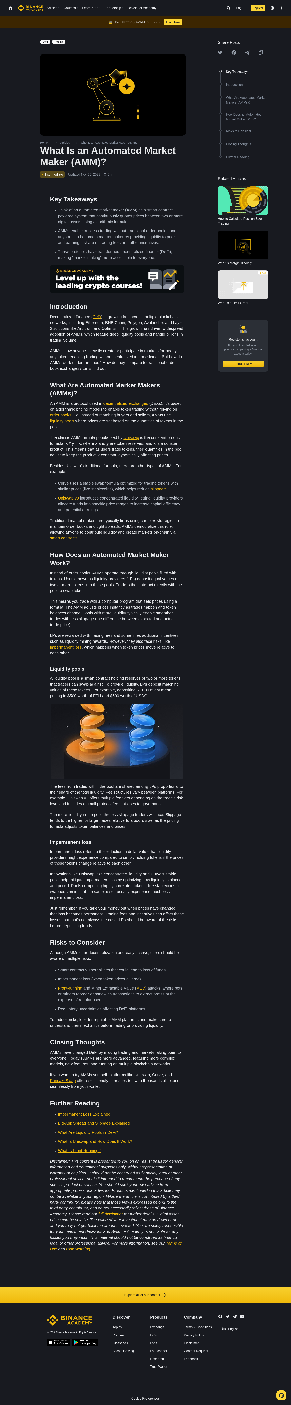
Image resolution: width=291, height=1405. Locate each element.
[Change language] (272, 8)
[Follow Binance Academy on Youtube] (242, 1316)
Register (258, 8)
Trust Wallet (158, 1366)
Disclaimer (191, 1343)
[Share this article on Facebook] (233, 52)
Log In (240, 8)
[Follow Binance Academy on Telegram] (235, 1316)
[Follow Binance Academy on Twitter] (228, 1316)
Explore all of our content (145, 1295)
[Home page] (30, 8)
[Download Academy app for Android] (85, 1343)
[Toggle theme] (281, 8)
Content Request (196, 1351)
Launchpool (158, 1351)
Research (157, 1359)
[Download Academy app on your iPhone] (58, 1343)
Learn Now (173, 22)
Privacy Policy (194, 1335)
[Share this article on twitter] (220, 52)
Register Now (243, 363)
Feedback (191, 1359)
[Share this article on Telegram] (247, 52)
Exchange (157, 1327)
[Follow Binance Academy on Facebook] (220, 1316)
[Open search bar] (227, 8)
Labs (153, 1343)
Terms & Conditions (198, 1327)
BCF (153, 1335)
